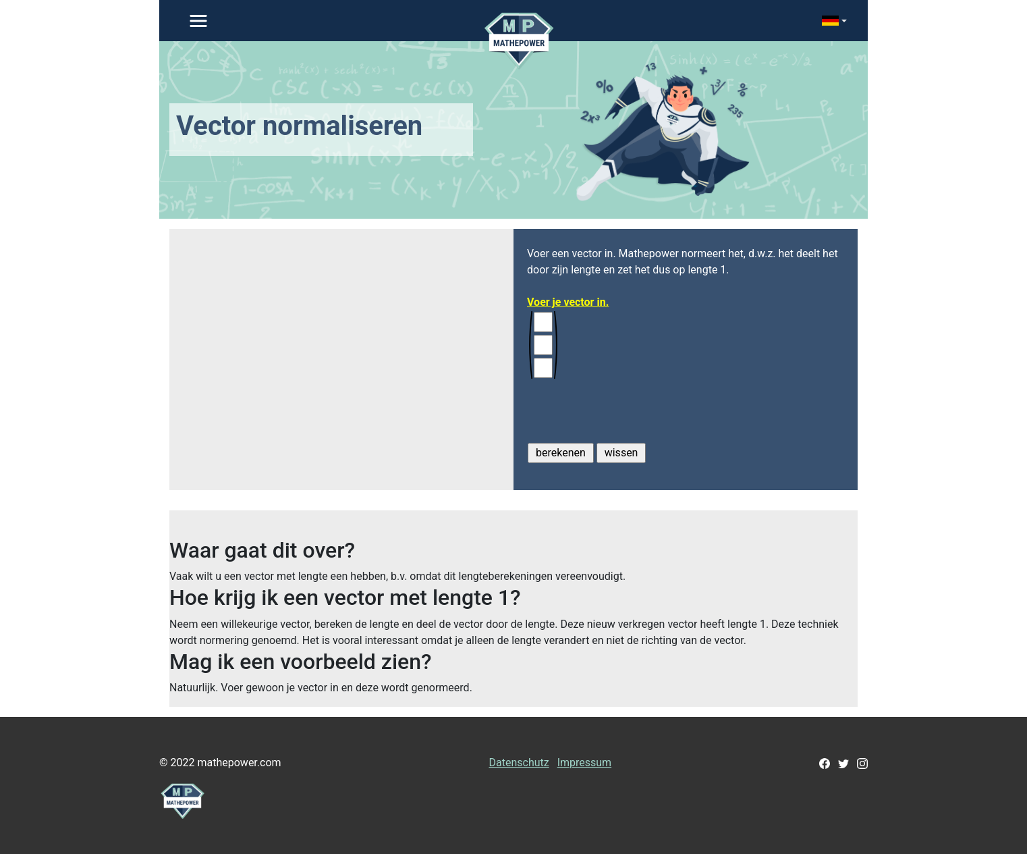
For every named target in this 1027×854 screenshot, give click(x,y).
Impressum (584, 762)
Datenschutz (519, 762)
